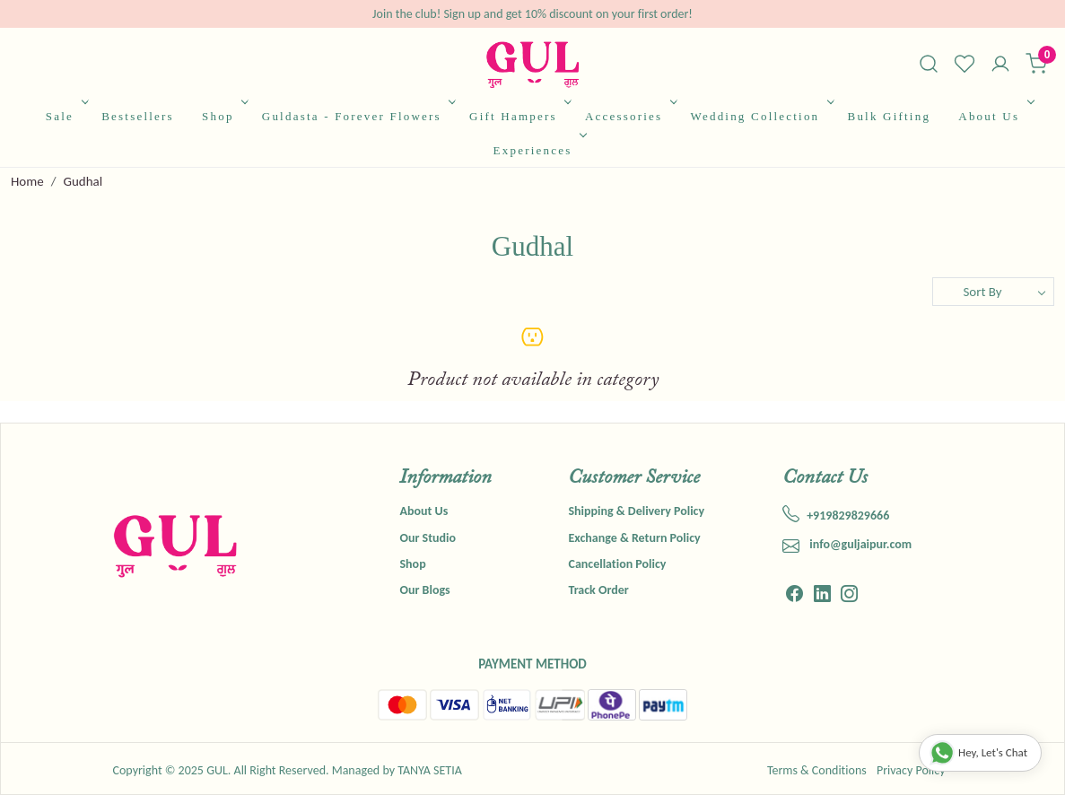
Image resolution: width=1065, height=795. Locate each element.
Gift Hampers (518, 116)
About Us (994, 116)
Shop (223, 116)
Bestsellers (137, 116)
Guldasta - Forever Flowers (357, 116)
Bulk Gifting (889, 116)
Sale (65, 116)
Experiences (538, 150)
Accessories (629, 116)
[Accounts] (1000, 65)
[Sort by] (993, 291)
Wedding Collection (761, 116)
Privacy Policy (911, 770)
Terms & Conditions (817, 770)
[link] (929, 63)
